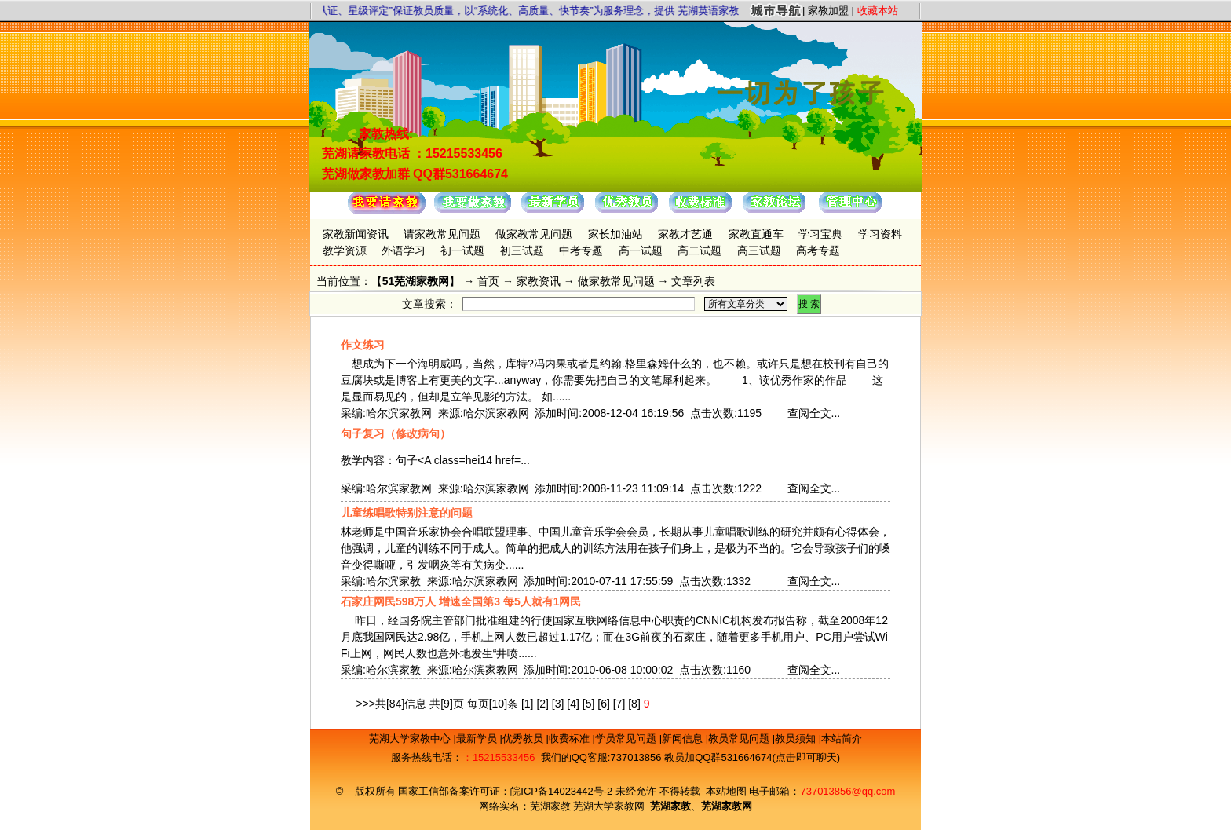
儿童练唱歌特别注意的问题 (407, 512)
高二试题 (699, 250)
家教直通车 (756, 234)
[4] (573, 703)
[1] (527, 703)
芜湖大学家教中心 (411, 738)
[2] (542, 703)
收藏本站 (877, 10)
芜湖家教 (550, 806)
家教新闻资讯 (356, 234)
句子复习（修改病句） (396, 433)
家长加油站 (615, 234)
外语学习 (404, 250)
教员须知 (797, 738)
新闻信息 (684, 738)
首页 (488, 281)
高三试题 (759, 250)
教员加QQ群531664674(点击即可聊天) (752, 757)
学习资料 (880, 234)
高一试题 (641, 250)
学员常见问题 (627, 738)
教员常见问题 (740, 738)
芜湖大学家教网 (609, 806)
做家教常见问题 (533, 234)
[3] (558, 703)
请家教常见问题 (442, 234)
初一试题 (462, 250)
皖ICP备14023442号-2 (563, 791)
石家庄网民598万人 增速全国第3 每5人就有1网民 (461, 601)
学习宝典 (820, 234)
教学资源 (345, 250)
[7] (619, 703)
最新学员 (478, 738)
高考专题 (818, 250)
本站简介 (841, 738)
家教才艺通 (685, 234)
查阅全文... (814, 413)
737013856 (635, 757)
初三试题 (522, 250)
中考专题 (581, 250)
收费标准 (571, 738)
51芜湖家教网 (416, 281)
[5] (589, 703)
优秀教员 (524, 738)
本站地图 (726, 791)
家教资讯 (539, 281)
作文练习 (363, 344)
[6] (603, 703)
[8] (634, 703)
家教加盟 (828, 10)
